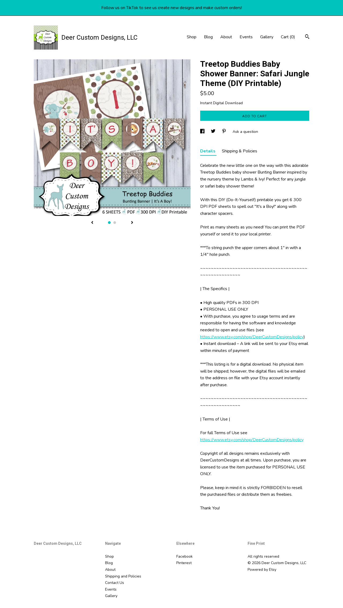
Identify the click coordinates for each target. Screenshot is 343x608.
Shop (191, 37)
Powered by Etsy (262, 569)
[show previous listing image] (92, 223)
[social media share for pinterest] (224, 131)
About (226, 37)
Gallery (266, 37)
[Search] (307, 37)
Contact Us (114, 582)
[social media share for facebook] (203, 131)
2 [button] (114, 222)
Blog (208, 37)
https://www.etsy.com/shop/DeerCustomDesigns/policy (252, 337)
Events (246, 37)
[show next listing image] (132, 223)
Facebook (184, 556)
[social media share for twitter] (214, 131)
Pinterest (184, 562)
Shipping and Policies (123, 576)
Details (208, 151)
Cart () (288, 37)
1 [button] (109, 222)
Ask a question (245, 131)
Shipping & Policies (239, 151)
